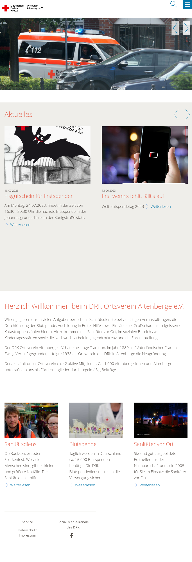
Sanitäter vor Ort (154, 444)
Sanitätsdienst (21, 444)
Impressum (27, 535)
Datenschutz (27, 530)
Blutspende (83, 444)
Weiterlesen (20, 224)
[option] (96, 54)
